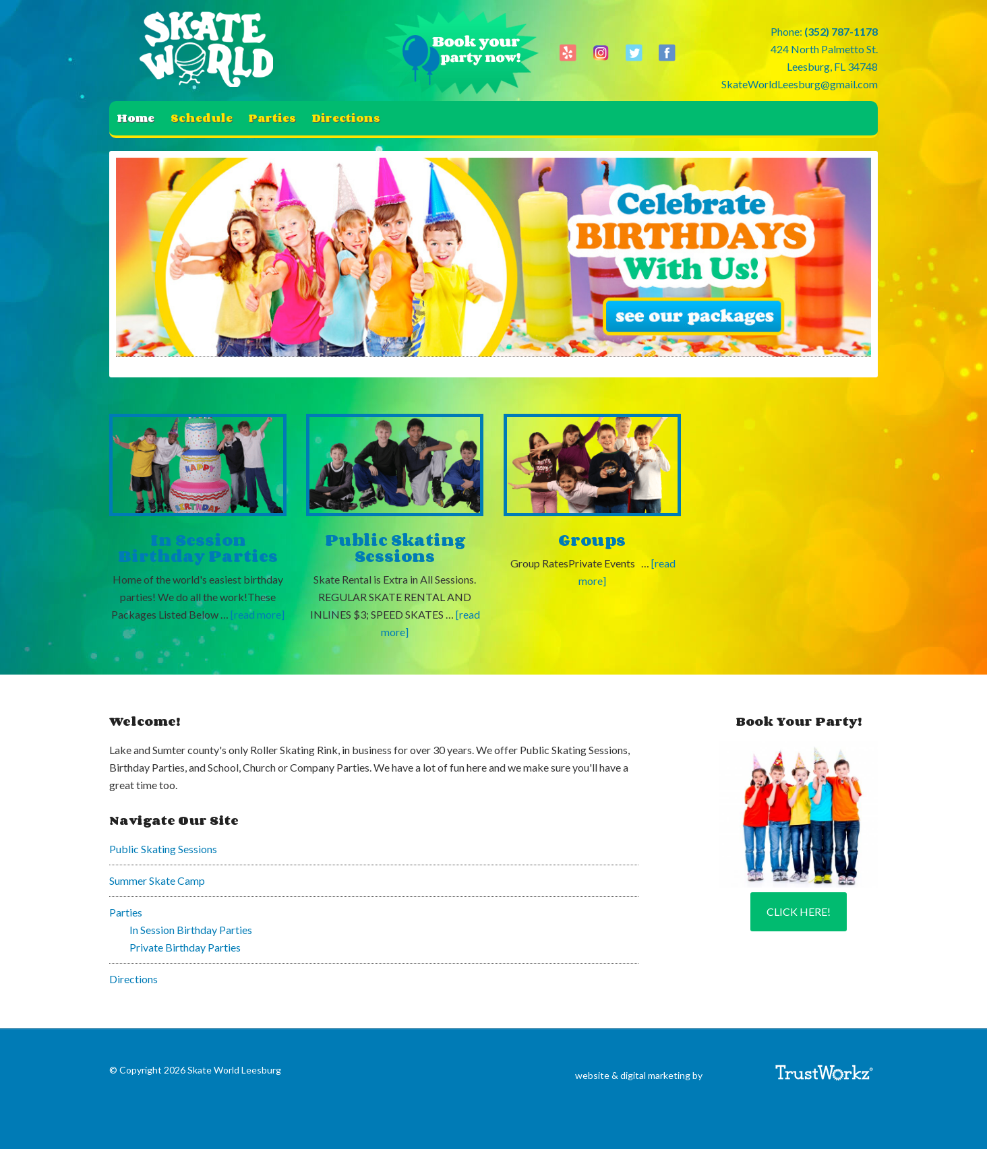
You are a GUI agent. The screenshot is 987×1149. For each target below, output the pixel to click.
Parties (125, 912)
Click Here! (799, 911)
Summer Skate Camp (157, 880)
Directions (133, 978)
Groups (592, 539)
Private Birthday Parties (185, 947)
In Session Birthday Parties (198, 547)
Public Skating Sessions (395, 547)
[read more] (258, 614)
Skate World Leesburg (210, 50)
